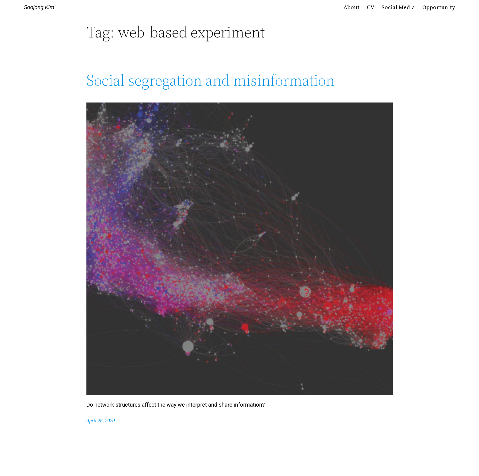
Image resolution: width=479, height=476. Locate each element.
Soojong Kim (39, 7)
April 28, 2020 (100, 420)
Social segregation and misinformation (210, 80)
